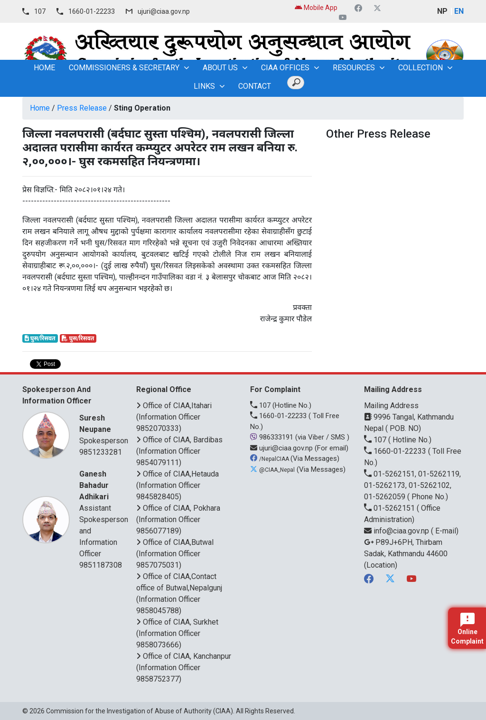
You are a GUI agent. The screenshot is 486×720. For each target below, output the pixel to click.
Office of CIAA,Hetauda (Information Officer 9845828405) (177, 485)
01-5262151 (390, 508)
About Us (220, 67)
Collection (420, 67)
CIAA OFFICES (285, 67)
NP (442, 11)
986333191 (272, 437)
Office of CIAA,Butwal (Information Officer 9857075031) (175, 554)
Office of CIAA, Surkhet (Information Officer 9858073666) (177, 633)
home (44, 67)
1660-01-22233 (91, 11)
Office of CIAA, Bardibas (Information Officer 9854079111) (179, 451)
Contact (254, 86)
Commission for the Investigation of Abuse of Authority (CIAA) (139, 711)
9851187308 (100, 565)
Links (204, 86)
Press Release (82, 107)
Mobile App (316, 7)
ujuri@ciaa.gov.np (164, 11)
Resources (354, 67)
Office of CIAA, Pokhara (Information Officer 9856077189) (178, 519)
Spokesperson (103, 428)
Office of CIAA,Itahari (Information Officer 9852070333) (174, 417)
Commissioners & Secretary (124, 67)
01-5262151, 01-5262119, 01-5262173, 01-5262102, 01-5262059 (412, 485)
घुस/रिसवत (40, 338)
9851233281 (100, 452)
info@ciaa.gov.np (397, 530)
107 (40, 11)
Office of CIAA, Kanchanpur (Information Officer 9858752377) (183, 667)
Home (40, 107)
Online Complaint (467, 629)
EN (459, 11)
